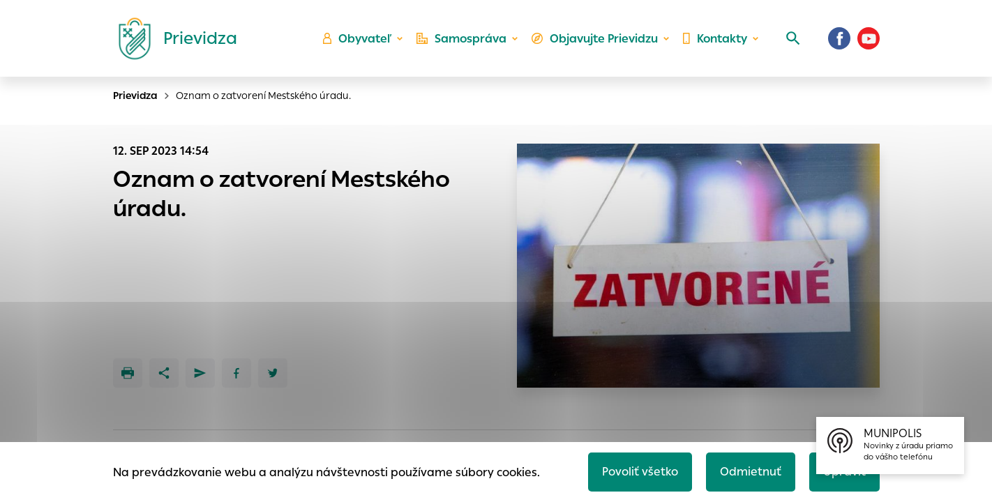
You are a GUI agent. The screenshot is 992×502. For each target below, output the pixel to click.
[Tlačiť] (127, 373)
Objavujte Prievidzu (595, 38)
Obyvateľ (357, 38)
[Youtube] (868, 38)
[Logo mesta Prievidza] (172, 38)
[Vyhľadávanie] (793, 38)
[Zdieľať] (164, 373)
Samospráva (461, 38)
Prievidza (135, 95)
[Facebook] (839, 38)
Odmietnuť (750, 471)
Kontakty (715, 38)
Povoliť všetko (640, 471)
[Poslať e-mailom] (200, 373)
